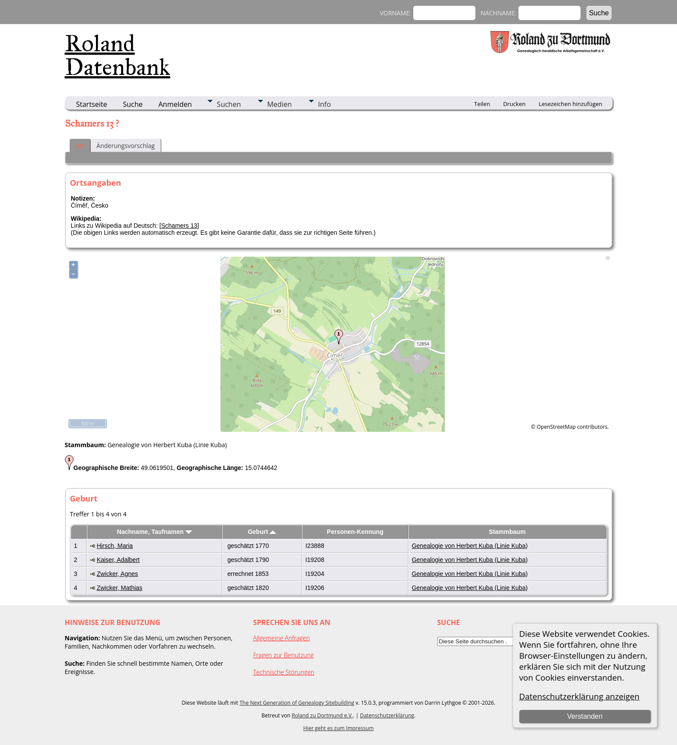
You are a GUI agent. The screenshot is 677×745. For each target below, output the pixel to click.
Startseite (91, 104)
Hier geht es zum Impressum (338, 728)
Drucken (514, 104)
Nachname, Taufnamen (154, 531)
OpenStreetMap (556, 427)
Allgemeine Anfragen (281, 638)
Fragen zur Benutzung (283, 655)
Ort (80, 145)
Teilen (482, 104)
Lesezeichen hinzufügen (570, 104)
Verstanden (585, 716)
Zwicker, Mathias (119, 587)
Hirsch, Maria (115, 545)
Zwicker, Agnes (117, 573)
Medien (279, 104)
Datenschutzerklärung (387, 715)
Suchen (229, 104)
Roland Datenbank (117, 55)
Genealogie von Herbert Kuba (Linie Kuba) (470, 545)
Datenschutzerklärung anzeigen (579, 696)
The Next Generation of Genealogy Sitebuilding (297, 702)
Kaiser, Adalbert (118, 559)
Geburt (262, 531)
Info (324, 104)
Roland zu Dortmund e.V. (322, 715)
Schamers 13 (179, 225)
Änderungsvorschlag (125, 145)
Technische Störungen (284, 672)
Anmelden (175, 104)
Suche (132, 104)
